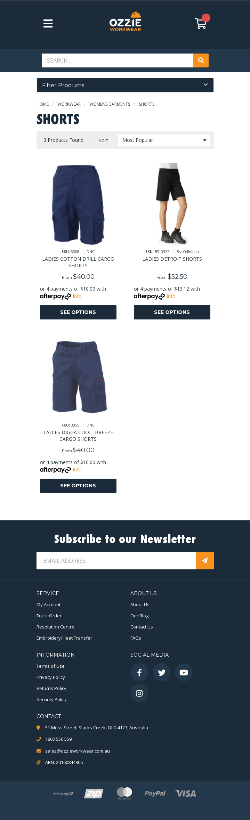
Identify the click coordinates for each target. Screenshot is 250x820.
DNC (91, 251)
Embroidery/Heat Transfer (64, 638)
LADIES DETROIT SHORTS (172, 258)
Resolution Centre (55, 627)
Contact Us (141, 627)
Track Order (49, 615)
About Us (140, 604)
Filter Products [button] (63, 85)
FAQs (135, 638)
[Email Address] (117, 560)
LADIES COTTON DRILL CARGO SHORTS (78, 262)
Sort (103, 140)
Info (77, 296)
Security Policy (52, 699)
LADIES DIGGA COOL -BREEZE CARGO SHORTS (78, 435)
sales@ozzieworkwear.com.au (77, 751)
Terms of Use (51, 666)
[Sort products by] (164, 140)
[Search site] (201, 60)
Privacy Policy (51, 677)
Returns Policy (51, 688)
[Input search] (118, 60)
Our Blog (139, 615)
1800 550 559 (58, 739)
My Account (49, 604)
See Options (78, 312)
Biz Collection (188, 251)
